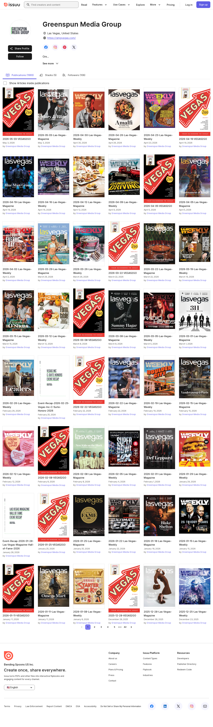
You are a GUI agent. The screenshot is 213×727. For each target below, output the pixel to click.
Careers (112, 676)
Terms (7, 719)
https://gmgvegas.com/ (61, 38)
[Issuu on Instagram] (192, 719)
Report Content (54, 719)
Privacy (17, 719)
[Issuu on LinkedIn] (165, 719)
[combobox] (54, 4)
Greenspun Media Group (18, 159)
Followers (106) (73, 88)
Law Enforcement (34, 719)
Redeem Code (184, 682)
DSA (78, 719)
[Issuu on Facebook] (152, 719)
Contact (112, 693)
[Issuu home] (12, 4)
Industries (148, 688)
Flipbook (147, 682)
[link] (84, 4)
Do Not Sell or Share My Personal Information (121, 719)
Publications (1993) (20, 88)
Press (111, 688)
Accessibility (90, 719)
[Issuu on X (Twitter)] (178, 719)
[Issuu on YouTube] (205, 719)
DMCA (69, 719)
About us (112, 671)
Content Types (150, 671)
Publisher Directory (186, 676)
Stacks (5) (48, 88)
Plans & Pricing (115, 682)
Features (147, 676)
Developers (183, 671)
